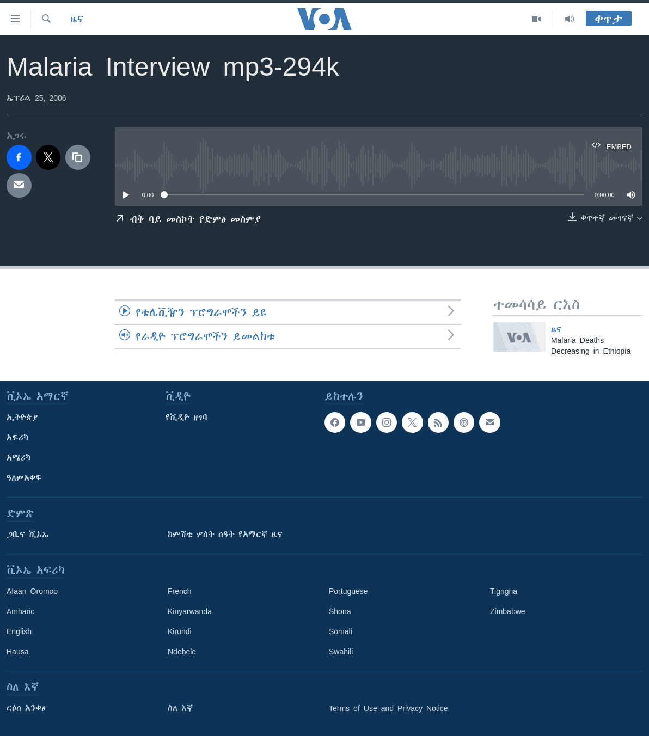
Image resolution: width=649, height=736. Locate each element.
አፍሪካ (17, 438)
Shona (340, 611)
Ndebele (182, 652)
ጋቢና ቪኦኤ (27, 534)
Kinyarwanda (190, 611)
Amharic (20, 611)
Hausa (17, 652)
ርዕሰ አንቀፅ (26, 708)
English (19, 631)
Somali (340, 631)
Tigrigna (503, 591)
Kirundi (180, 631)
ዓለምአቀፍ (24, 478)
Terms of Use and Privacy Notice (388, 708)
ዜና (77, 19)
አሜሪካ (18, 458)
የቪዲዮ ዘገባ (186, 417)
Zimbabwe (507, 611)
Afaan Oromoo (32, 591)
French (180, 591)
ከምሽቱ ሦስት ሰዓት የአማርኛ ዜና (225, 534)
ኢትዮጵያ (22, 417)
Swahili (341, 652)
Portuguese (348, 591)
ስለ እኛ (180, 708)
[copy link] (77, 157)
